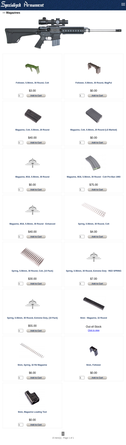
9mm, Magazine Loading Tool (32, 412)
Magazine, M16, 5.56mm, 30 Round (32, 177)
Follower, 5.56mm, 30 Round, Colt (32, 83)
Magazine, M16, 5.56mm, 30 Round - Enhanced (32, 224)
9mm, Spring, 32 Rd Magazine (32, 365)
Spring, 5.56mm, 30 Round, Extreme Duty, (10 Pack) (32, 318)
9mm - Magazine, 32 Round (93, 318)
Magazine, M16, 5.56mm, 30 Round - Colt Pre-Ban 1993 (93, 177)
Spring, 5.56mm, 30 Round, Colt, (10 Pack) (32, 271)
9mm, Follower (93, 365)
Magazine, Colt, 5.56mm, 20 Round (32, 130)
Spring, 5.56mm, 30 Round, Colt (93, 224)
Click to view (94, 330)
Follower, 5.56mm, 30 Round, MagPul (93, 83)
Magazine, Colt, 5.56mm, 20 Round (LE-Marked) (93, 130)
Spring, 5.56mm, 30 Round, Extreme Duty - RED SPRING (93, 271)
